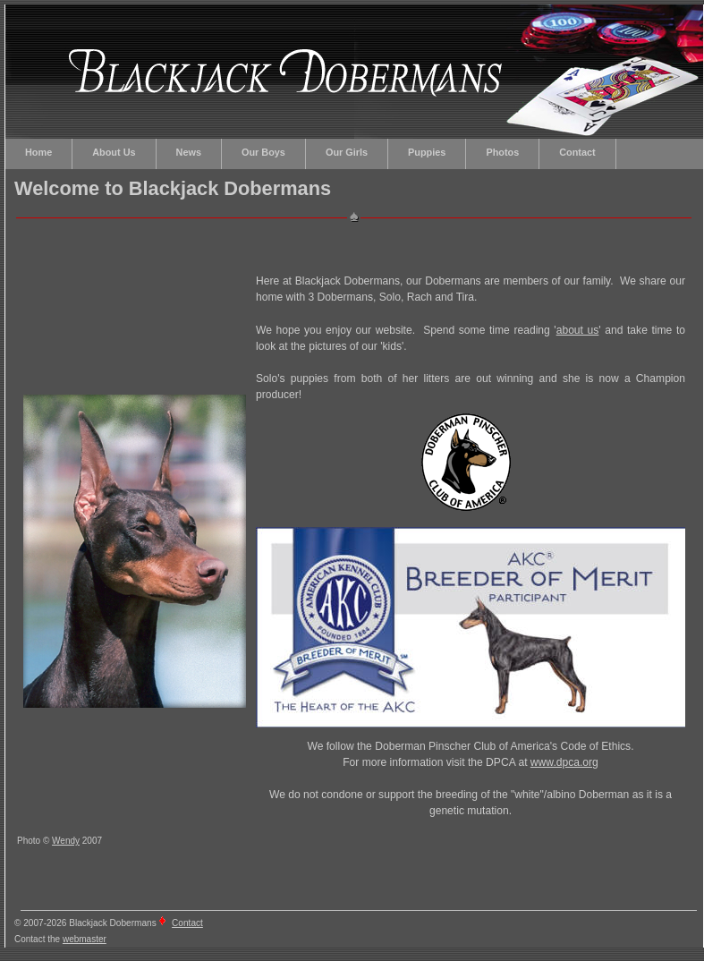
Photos (502, 152)
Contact (577, 152)
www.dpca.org (564, 762)
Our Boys (263, 152)
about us (577, 330)
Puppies (426, 152)
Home (38, 152)
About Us (113, 152)
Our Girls (347, 152)
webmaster (84, 939)
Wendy (66, 841)
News (188, 152)
